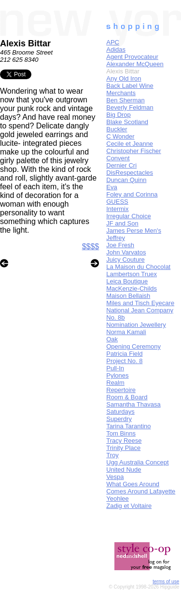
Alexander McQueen (135, 64)
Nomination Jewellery (136, 324)
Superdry (119, 418)
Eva (111, 187)
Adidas (115, 49)
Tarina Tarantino (128, 426)
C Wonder (120, 136)
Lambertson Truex (131, 274)
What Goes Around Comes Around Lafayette (140, 487)
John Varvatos (126, 252)
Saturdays (120, 411)
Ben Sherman (125, 100)
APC (112, 42)
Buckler (116, 129)
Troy (112, 455)
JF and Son (122, 223)
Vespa (115, 476)
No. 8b (115, 317)
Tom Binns (121, 433)
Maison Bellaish (128, 295)
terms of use (166, 581)
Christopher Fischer (133, 151)
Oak (112, 339)
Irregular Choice (128, 216)
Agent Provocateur (132, 56)
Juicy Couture (125, 259)
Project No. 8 (124, 361)
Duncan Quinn (126, 179)
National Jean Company (139, 310)
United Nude (123, 469)
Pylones (117, 375)
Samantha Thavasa (133, 404)
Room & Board (126, 397)
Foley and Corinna (131, 194)
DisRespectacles (129, 172)
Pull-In (115, 368)
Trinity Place (123, 447)
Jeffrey (115, 237)
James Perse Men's (133, 230)
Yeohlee (117, 498)
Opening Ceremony (133, 346)
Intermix (117, 208)
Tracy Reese (123, 440)
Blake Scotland (127, 122)
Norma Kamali (126, 332)
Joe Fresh (120, 245)
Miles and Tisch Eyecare (140, 303)
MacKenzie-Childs (131, 288)
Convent (117, 158)
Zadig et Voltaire (129, 505)
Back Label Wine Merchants (129, 89)
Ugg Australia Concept (137, 462)
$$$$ (90, 246)
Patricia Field (124, 353)
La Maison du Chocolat (138, 266)
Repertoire (121, 389)
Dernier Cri (121, 165)
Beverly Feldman (129, 107)
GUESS (117, 201)
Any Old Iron (123, 78)
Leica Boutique (127, 281)
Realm (115, 382)
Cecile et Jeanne (129, 143)
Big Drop (118, 114)
